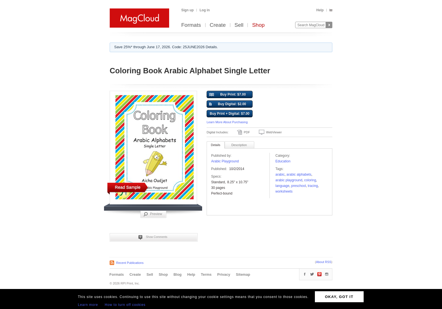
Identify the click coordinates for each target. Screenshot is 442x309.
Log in (205, 10)
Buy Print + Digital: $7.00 (229, 114)
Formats (191, 25)
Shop (258, 25)
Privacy (223, 274)
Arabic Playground (225, 161)
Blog (177, 274)
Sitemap (243, 274)
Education (282, 161)
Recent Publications (129, 262)
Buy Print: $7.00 (227, 94)
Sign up (187, 10)
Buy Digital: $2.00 (227, 104)
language (282, 186)
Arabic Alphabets (298, 174)
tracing (313, 186)
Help (320, 10)
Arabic (280, 174)
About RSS (323, 262)
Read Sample (128, 187)
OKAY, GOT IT (339, 297)
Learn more (88, 305)
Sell (239, 25)
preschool (298, 186)
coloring (310, 180)
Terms (206, 274)
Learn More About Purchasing (227, 122)
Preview (152, 214)
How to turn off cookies (125, 305)
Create (218, 25)
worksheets (284, 191)
